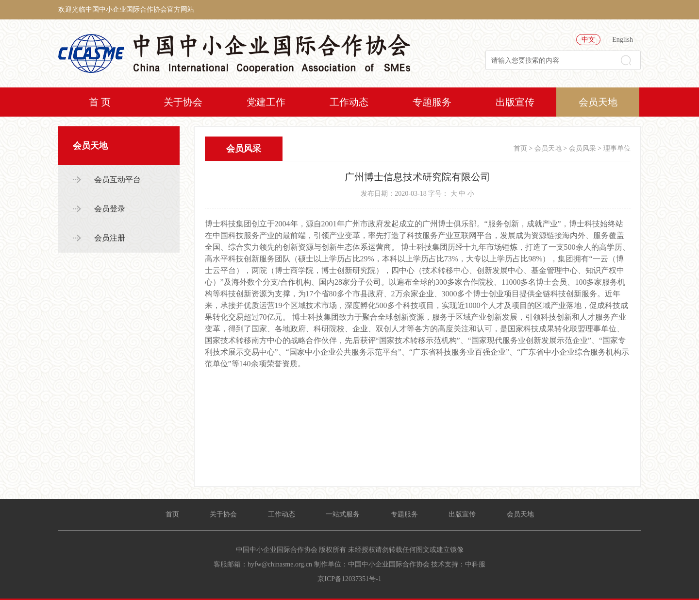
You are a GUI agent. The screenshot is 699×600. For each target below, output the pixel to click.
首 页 (100, 102)
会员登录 (109, 209)
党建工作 (266, 102)
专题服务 (432, 102)
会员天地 (598, 102)
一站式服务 (343, 514)
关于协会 (183, 102)
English (622, 39)
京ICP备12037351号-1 (349, 579)
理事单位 (617, 148)
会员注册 (109, 238)
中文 (588, 39)
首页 (520, 148)
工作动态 (349, 102)
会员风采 (582, 148)
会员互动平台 (117, 179)
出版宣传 (515, 102)
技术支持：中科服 (458, 564)
